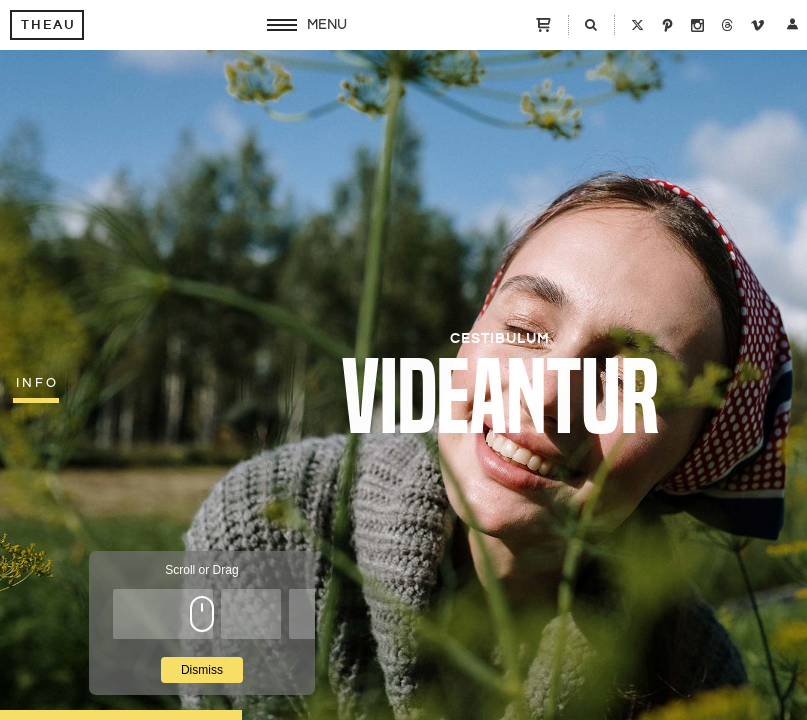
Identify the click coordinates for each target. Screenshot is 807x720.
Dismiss (202, 670)
